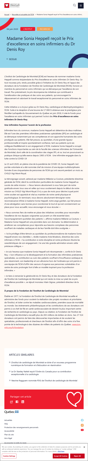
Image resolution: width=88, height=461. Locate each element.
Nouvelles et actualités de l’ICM (23, 14)
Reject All (77, 456)
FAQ (6, 423)
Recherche (45, 29)
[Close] (84, 447)
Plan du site (9, 434)
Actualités (8, 420)
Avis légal (8, 438)
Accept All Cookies (60, 456)
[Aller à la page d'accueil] (11, 5)
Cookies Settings (9, 456)
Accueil (6, 14)
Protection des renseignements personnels (21, 427)
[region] (44, 452)
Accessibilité (9, 431)
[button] (74, 5)
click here (61, 451)
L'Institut (27, 29)
